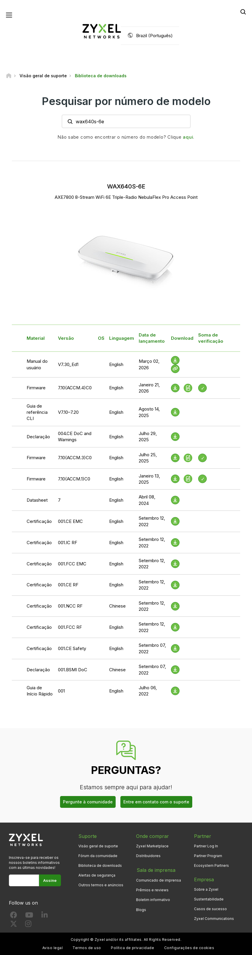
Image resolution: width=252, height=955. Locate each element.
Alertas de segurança (96, 875)
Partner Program (208, 856)
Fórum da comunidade (97, 856)
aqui (188, 137)
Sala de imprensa (155, 870)
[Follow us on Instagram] (28, 925)
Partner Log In (206, 846)
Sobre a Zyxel (206, 889)
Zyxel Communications (214, 919)
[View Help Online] (175, 369)
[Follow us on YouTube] (29, 916)
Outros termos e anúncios (100, 885)
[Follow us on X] (13, 925)
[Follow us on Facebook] (13, 916)
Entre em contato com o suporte (156, 802)
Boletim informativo (153, 899)
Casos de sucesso (210, 909)
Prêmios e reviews (152, 889)
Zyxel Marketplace (152, 846)
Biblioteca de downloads (100, 866)
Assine (49, 880)
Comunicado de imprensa (158, 880)
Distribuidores (148, 856)
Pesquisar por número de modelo (126, 101)
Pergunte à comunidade (88, 802)
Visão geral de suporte (98, 846)
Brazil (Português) (154, 35)
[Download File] (175, 360)
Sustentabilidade (209, 899)
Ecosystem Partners (211, 866)
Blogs (141, 909)
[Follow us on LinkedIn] (44, 916)
